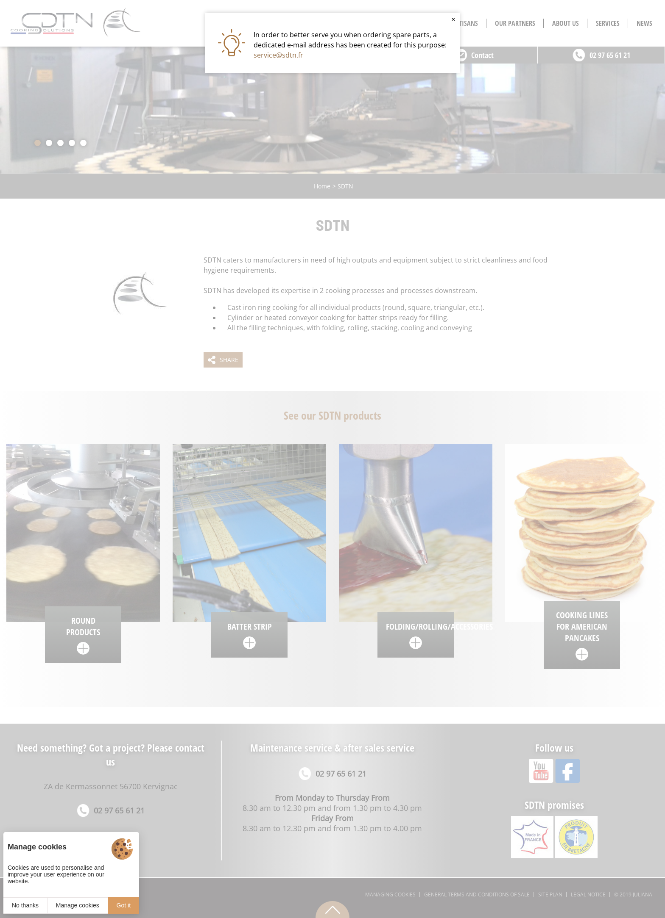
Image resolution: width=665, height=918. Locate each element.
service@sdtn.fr (278, 55)
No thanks (25, 905)
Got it (124, 905)
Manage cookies (77, 905)
